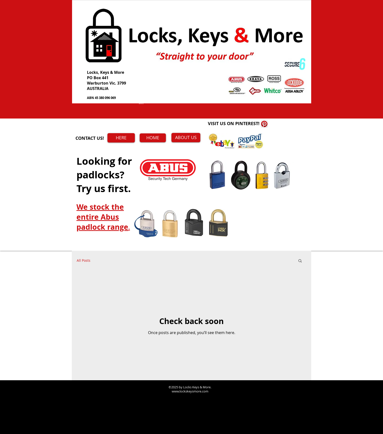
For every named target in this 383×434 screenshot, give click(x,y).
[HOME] (153, 137)
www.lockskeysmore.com (190, 391)
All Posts (83, 260)
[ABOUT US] (185, 137)
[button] (300, 261)
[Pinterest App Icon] (264, 124)
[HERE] (121, 137)
